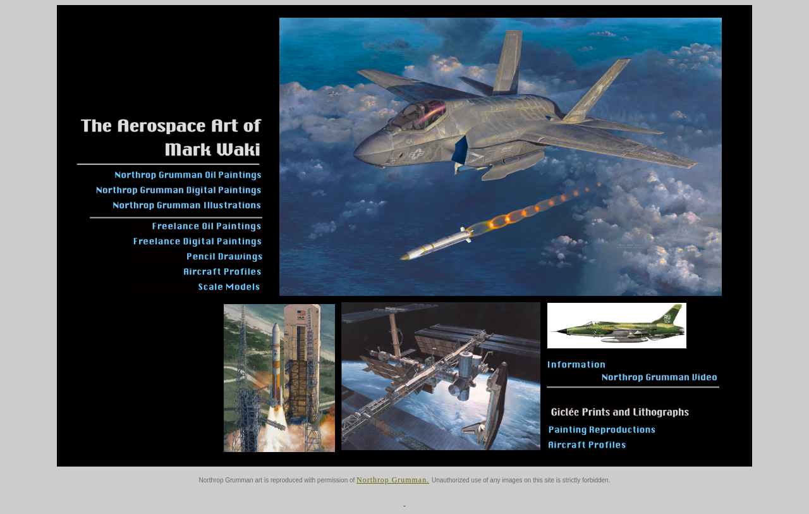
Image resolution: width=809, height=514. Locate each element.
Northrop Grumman (391, 479)
